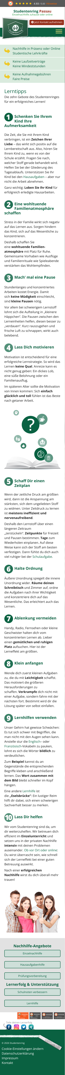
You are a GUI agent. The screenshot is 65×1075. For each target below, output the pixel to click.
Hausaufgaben (33, 177)
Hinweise (51, 3)
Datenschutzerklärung (18, 1053)
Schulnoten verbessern (32, 992)
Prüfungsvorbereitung (32, 976)
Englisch (34, 742)
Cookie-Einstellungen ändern (23, 1049)
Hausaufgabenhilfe (32, 965)
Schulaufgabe (42, 557)
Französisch (12, 746)
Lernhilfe (29, 791)
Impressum (10, 1058)
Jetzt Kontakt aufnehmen (46, 22)
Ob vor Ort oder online (40, 850)
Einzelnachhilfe (32, 953)
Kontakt (7, 1063)
